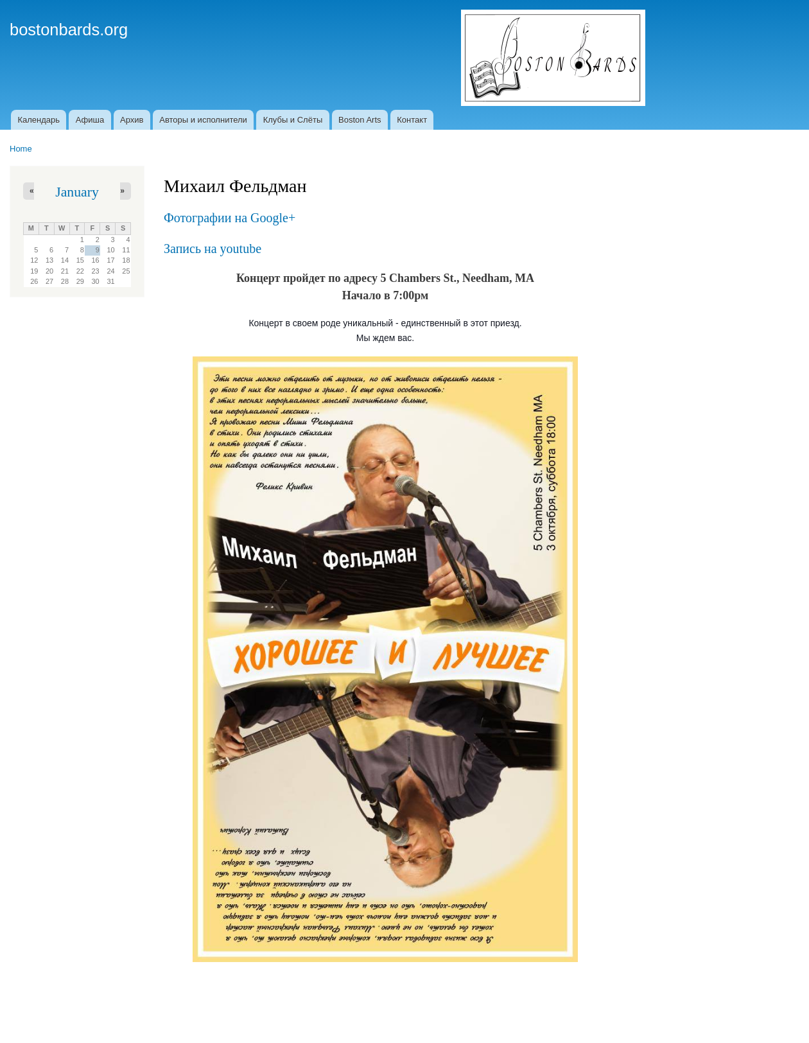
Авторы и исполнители (203, 120)
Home (21, 148)
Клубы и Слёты (293, 120)
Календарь (38, 120)
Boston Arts (359, 120)
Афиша (90, 120)
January (77, 192)
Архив (131, 120)
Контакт (412, 120)
